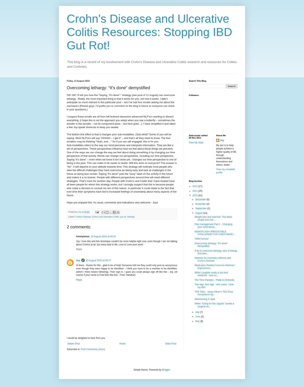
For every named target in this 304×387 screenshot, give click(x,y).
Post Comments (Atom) (93, 349)
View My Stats (196, 142)
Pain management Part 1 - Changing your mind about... (213, 225)
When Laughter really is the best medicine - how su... (211, 274)
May (197, 321)
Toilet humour (202, 238)
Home (122, 343)
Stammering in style (205, 299)
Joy (78, 260)
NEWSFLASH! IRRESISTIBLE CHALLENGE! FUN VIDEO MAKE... (215, 233)
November (201, 204)
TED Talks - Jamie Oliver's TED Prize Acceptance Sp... (214, 293)
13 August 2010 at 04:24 (103, 236)
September (201, 208)
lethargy (131, 217)
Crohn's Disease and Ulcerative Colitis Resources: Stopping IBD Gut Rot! (149, 32)
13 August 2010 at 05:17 (98, 260)
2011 (195, 191)
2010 (195, 195)
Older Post (170, 343)
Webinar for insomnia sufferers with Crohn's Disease (213, 259)
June (198, 316)
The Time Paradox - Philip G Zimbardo (214, 280)
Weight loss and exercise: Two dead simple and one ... (213, 218)
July (197, 312)
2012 (195, 186)
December (201, 199)
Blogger (166, 369)
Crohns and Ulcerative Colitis (105, 217)
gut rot (123, 217)
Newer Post (74, 343)
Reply (79, 249)
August (199, 213)
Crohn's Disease (83, 217)
